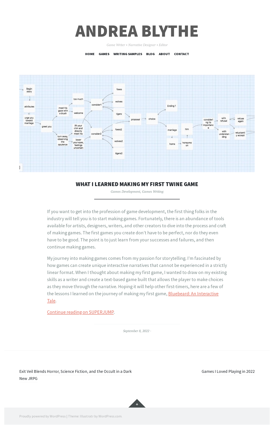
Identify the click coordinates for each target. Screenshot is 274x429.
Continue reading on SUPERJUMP (80, 312)
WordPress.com (110, 416)
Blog (150, 54)
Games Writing (153, 191)
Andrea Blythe (137, 30)
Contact (181, 54)
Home (90, 54)
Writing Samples (127, 54)
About (164, 54)
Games (104, 54)
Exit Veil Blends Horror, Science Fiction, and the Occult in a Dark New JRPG (76, 374)
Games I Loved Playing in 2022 (225, 371)
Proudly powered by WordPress (42, 416)
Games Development (125, 191)
